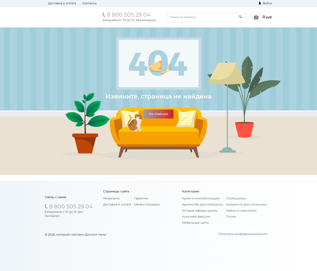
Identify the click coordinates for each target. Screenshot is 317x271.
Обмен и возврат (147, 204)
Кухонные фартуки (196, 216)
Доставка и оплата (62, 3)
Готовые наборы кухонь (199, 210)
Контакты (90, 3)
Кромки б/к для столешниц (202, 204)
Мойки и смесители (241, 210)
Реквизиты (111, 198)
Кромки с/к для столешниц (246, 204)
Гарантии (141, 198)
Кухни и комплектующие (201, 198)
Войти (265, 3)
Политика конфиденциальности (242, 234)
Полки (231, 216)
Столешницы (236, 198)
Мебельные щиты (195, 222)
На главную (158, 114)
